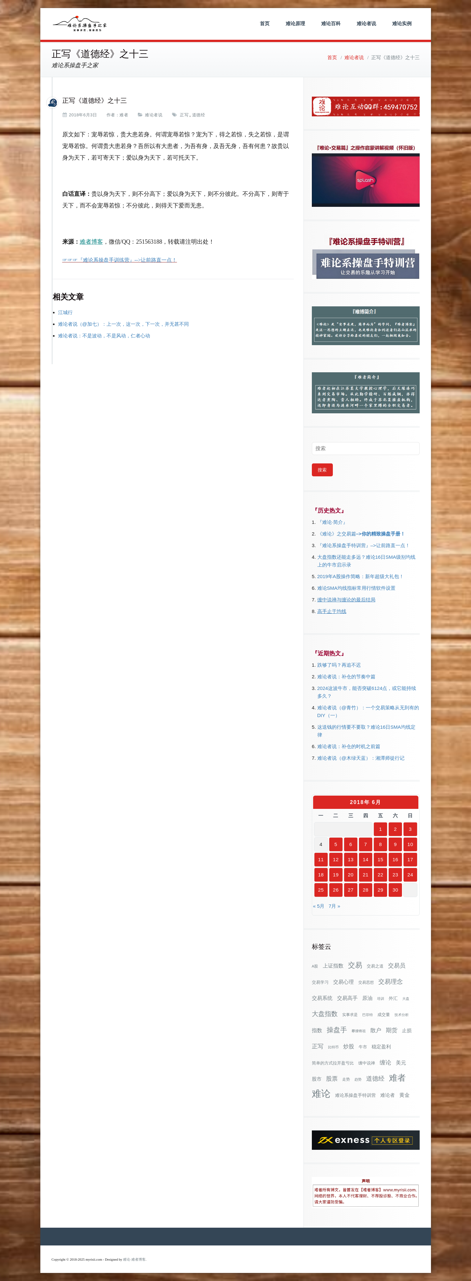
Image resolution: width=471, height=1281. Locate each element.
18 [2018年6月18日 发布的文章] (321, 874)
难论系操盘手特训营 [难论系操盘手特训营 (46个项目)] (355, 1095)
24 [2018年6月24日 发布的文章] (410, 874)
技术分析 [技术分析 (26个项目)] (401, 1015)
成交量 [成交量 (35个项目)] (383, 1014)
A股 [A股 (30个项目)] (315, 966)
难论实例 (402, 23)
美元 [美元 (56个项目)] (401, 1062)
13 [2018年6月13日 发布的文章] (351, 859)
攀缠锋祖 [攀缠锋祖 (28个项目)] (359, 1031)
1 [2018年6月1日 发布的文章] (380, 829)
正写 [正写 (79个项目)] (317, 1046)
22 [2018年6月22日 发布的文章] (381, 874)
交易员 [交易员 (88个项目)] (396, 965)
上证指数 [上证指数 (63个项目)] (333, 966)
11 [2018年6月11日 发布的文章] (321, 859)
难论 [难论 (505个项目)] (321, 1093)
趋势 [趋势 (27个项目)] (358, 1079)
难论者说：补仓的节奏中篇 (346, 676)
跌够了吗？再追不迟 (339, 665)
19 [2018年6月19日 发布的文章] (336, 874)
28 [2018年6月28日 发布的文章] (366, 890)
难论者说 (366, 23)
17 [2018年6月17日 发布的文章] (410, 859)
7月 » (334, 906)
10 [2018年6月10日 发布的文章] (410, 844)
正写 (184, 114)
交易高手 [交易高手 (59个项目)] (347, 998)
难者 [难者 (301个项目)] (397, 1078)
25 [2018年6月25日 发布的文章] (321, 890)
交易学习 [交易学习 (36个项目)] (320, 982)
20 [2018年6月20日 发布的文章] (351, 874)
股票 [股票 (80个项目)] (332, 1078)
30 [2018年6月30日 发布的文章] (395, 890)
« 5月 (319, 906)
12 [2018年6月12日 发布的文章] (336, 859)
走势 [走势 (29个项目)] (346, 1079)
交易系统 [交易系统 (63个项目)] (322, 998)
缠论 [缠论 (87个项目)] (385, 1062)
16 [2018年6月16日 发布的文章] (395, 859)
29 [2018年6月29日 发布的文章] (381, 890)
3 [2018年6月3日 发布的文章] (410, 829)
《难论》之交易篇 (336, 533)
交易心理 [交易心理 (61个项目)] (343, 982)
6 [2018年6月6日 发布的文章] (350, 844)
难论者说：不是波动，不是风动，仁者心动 (104, 335)
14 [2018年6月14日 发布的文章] (366, 859)
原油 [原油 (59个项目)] (367, 998)
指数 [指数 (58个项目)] (317, 1030)
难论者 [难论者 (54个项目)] (387, 1095)
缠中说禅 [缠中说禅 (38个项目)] (366, 1063)
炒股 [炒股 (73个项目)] (348, 1046)
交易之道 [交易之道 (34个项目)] (375, 966)
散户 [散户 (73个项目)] (375, 1030)
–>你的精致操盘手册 (378, 533)
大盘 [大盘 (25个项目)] (405, 998)
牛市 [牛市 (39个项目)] (363, 1046)
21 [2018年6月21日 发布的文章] (366, 874)
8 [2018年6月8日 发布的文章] (380, 844)
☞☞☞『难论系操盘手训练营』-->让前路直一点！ (119, 260)
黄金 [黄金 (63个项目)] (404, 1095)
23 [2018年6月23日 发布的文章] (395, 874)
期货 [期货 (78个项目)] (391, 1030)
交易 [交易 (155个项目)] (355, 965)
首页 (265, 23)
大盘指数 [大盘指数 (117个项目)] (325, 1013)
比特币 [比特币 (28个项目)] (333, 1047)
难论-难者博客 (134, 1259)
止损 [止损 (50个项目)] (407, 1030)
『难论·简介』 (332, 522)
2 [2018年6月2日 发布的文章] (395, 829)
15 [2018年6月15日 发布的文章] (381, 859)
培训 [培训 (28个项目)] (380, 998)
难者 (123, 114)
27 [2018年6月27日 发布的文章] (351, 890)
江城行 (65, 312)
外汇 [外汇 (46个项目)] (393, 998)
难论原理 (295, 23)
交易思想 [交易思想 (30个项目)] (366, 982)
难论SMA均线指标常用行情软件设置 (356, 588)
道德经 (198, 114)
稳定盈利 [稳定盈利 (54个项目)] (381, 1046)
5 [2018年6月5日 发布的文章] (335, 844)
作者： (113, 114)
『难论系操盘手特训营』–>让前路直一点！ (363, 545)
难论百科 (331, 23)
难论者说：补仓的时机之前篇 (348, 746)
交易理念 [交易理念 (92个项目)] (390, 981)
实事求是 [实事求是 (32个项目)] (350, 1014)
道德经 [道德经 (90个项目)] (375, 1078)
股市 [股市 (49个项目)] (317, 1079)
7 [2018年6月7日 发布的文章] (365, 844)
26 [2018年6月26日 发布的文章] (336, 890)
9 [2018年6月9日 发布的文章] (395, 844)
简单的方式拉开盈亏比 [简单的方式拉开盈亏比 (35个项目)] (333, 1063)
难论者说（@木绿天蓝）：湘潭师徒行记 (360, 758)
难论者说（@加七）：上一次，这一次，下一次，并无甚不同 (123, 324)
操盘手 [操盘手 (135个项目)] (337, 1029)
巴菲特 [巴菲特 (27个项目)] (367, 1015)
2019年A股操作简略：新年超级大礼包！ (360, 576)
